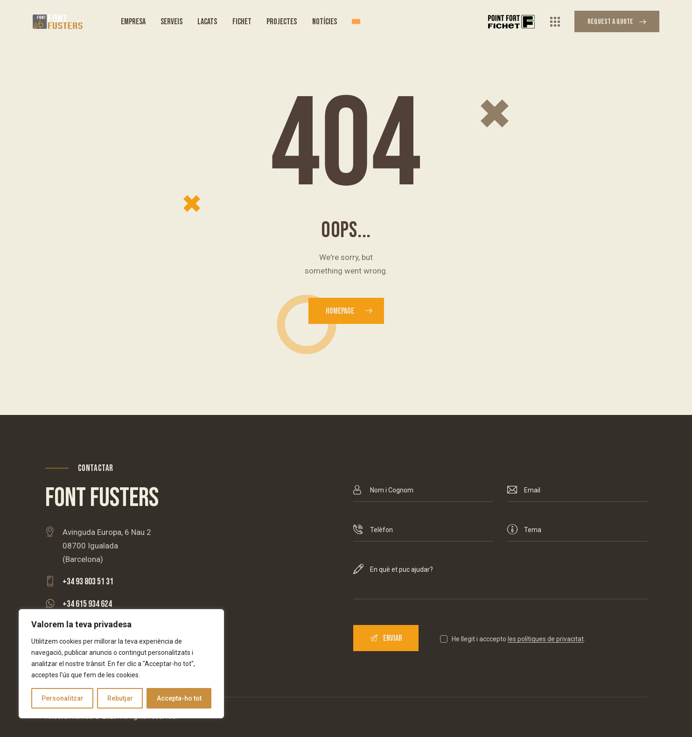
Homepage (340, 311)
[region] (121, 663)
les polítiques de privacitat (546, 639)
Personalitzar (63, 698)
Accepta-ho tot (179, 698)
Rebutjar (120, 698)
